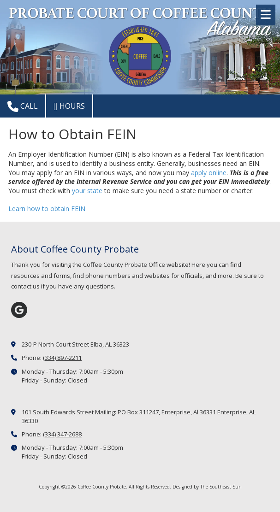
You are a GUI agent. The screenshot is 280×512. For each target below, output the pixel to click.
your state (87, 190)
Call (22, 106)
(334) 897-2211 (62, 357)
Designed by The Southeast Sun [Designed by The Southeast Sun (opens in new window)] (207, 486)
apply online (208, 172)
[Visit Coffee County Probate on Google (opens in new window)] (19, 310)
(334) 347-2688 (62, 434)
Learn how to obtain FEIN (46, 208)
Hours (69, 106)
